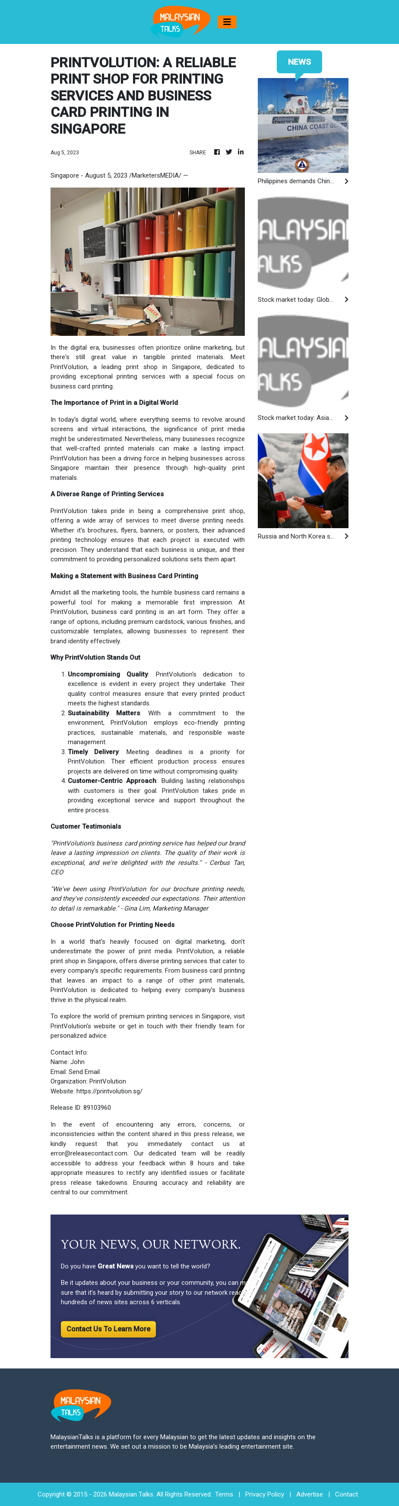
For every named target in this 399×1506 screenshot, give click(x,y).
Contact (346, 1494)
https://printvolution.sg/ (109, 1091)
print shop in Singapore (163, 367)
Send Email (84, 1072)
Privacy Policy (264, 1494)
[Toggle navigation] (227, 22)
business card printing (124, 612)
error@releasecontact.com (89, 1153)
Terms (224, 1494)
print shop (228, 511)
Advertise (309, 1494)
